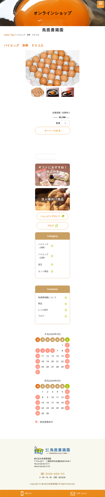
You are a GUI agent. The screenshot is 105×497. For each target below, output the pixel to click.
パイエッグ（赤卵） (43, 246)
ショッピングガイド (50, 216)
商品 (40, 303)
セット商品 (43, 271)
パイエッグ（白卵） (43, 256)
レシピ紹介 (43, 309)
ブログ (50, 225)
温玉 (40, 264)
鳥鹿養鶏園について (47, 297)
